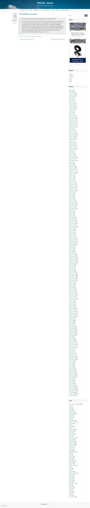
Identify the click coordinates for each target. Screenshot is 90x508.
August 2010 (72, 299)
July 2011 (71, 283)
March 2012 (71, 271)
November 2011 (72, 277)
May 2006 (71, 365)
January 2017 (72, 184)
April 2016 (71, 197)
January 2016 (72, 202)
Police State (71, 461)
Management (72, 452)
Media (70, 455)
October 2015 (72, 206)
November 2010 (72, 295)
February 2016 (72, 200)
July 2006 (71, 362)
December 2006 (72, 356)
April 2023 (71, 114)
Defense (71, 426)
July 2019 (71, 151)
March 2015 (71, 217)
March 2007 (71, 352)
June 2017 (71, 177)
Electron (71, 432)
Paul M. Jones (45, 2)
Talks (53, 10)
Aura (70, 408)
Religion (71, 471)
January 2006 (72, 371)
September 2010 (72, 298)
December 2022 (72, 117)
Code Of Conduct (73, 422)
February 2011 (72, 290)
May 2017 (71, 178)
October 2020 (72, 136)
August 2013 (72, 245)
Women (70, 495)
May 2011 (71, 286)
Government (71, 441)
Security (71, 479)
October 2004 (72, 392)
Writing (57, 10)
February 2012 (72, 272)
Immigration (71, 446)
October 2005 (72, 374)
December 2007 (72, 343)
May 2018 (71, 163)
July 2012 (71, 265)
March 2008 (71, 338)
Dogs (70, 428)
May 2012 (71, 268)
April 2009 (71, 323)
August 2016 (72, 192)
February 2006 (72, 370)
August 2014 (72, 227)
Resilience (71, 474)
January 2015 (72, 220)
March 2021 (71, 130)
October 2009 (72, 314)
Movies (70, 456)
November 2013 (72, 241)
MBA (70, 453)
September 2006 (72, 359)
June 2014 (71, 230)
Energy (70, 435)
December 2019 (72, 145)
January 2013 (72, 256)
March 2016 (71, 199)
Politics (70, 462)
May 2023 (71, 112)
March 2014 (71, 235)
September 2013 (72, 244)
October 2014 (72, 224)
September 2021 (72, 126)
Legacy (70, 449)
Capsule (71, 417)
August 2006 (72, 361)
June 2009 (71, 320)
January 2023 (72, 115)
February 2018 (72, 166)
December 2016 (72, 186)
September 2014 (72, 226)
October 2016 (72, 189)
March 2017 (71, 181)
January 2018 (72, 168)
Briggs (70, 74)
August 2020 (72, 139)
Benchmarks (72, 413)
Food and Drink (72, 437)
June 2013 (71, 248)
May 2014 (71, 232)
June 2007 (71, 350)
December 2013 (72, 239)
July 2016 (71, 193)
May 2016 (71, 196)
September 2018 (72, 160)
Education (71, 431)
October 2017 (72, 171)
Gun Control (71, 443)
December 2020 (72, 133)
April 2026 (71, 91)
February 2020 (72, 142)
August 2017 (72, 174)
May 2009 (71, 322)
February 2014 (72, 236)
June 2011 (71, 284)
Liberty (70, 450)
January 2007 (72, 355)
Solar (70, 485)
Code (42, 10)
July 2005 (71, 379)
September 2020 (72, 138)
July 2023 (71, 111)
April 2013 (71, 251)
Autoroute (71, 410)
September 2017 (72, 172)
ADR (31, 10)
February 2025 (72, 103)
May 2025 (71, 100)
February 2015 (72, 218)
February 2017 (72, 183)
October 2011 (72, 278)
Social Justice (72, 483)
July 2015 (71, 211)
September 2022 (72, 118)
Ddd (70, 425)
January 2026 (72, 94)
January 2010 (72, 310)
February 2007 (72, 353)
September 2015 (72, 208)
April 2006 (71, 367)
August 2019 (72, 150)
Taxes (70, 491)
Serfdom (71, 480)
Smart (70, 482)
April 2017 (71, 180)
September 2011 (72, 280)
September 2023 (72, 108)
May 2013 (71, 250)
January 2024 (72, 105)
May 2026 (71, 90)
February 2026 (72, 93)
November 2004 (72, 391)
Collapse (71, 423)
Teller (70, 494)
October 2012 (72, 260)
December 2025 (72, 96)
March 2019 (71, 154)
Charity (70, 419)
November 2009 (72, 313)
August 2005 (72, 377)
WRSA (70, 81)
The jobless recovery (28, 14)
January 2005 (72, 388)
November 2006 (72, 358)
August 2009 (72, 317)
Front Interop (72, 438)
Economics (15, 23)
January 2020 (72, 144)
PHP (70, 459)
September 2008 (72, 334)
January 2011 (72, 292)
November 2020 (72, 135)
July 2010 (71, 301)
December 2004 (72, 389)
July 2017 (71, 175)
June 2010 (71, 302)
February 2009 (72, 326)
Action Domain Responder (75, 404)
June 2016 (71, 195)
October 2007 (72, 346)
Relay (70, 470)
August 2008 (72, 335)
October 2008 (72, 332)
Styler (70, 489)
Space (70, 486)
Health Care (71, 444)
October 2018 (72, 159)
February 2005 (72, 386)
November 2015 (72, 205)
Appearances (36, 10)
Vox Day (71, 78)
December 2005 (72, 373)
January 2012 (72, 274)
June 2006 (71, 364)
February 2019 (72, 156)
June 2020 (71, 141)
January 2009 (72, 328)
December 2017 (72, 169)
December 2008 (72, 329)
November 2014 (72, 223)
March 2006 (71, 368)
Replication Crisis (73, 473)
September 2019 (72, 148)
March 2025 (71, 102)
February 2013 (72, 254)
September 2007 (72, 347)
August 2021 (72, 127)
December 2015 (72, 203)
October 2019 (72, 147)
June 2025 (71, 99)
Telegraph (71, 492)
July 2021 (71, 129)
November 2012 (72, 259)
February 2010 (72, 308)
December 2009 (72, 311)
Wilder (70, 80)
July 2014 (71, 229)
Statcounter (4, 505)
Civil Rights (71, 420)
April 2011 (71, 287)
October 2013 (72, 242)
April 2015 (71, 215)
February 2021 (72, 132)
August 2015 (72, 209)
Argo (70, 405)
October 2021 (72, 124)
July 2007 (71, 349)
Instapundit (71, 75)
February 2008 (72, 340)
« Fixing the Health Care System (27, 39)
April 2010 (71, 305)
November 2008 (72, 331)
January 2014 (72, 238)
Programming (72, 465)
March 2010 (71, 307)
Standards (71, 488)
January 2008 (72, 341)
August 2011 (72, 281)
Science (71, 477)
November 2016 (72, 187)
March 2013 (71, 253)
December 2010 (72, 293)
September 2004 (72, 394)
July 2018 (71, 162)
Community (47, 10)
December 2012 (72, 257)
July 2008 (71, 337)
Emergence (71, 434)
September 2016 (72, 190)
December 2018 (72, 157)
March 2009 (71, 325)
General (70, 440)
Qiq (70, 467)
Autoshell (71, 411)
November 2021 (72, 123)
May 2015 (71, 214)
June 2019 (71, 153)
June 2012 (71, 266)
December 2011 (72, 275)
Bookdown (71, 414)
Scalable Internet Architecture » (58, 39)
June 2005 (71, 380)
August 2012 (72, 263)
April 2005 (71, 383)
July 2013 (71, 247)
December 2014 (72, 221)
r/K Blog (71, 77)
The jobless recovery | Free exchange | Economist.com (31, 36)
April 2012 (71, 269)
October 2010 (72, 296)
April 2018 (71, 165)
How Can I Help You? (65, 10)
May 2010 (71, 304)
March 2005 (71, 385)
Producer (71, 464)
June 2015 (71, 212)
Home (22, 10)
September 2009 (72, 316)
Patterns (71, 458)
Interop (70, 447)
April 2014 (71, 233)
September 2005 (72, 376)
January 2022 (72, 120)
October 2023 (72, 106)
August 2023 (72, 109)
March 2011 (71, 289)
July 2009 (71, 319)
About (26, 10)
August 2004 (72, 395)
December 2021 (72, 121)
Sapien (70, 476)
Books (70, 416)
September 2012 (72, 262)
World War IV (72, 497)
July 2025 (71, 97)
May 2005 (71, 382)
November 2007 (72, 344)
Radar (70, 468)
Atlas (70, 407)
